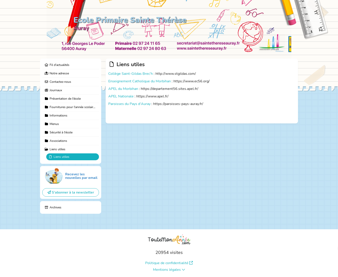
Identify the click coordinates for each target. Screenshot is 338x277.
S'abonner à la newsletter (70, 192)
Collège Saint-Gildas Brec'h (130, 73)
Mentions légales (169, 269)
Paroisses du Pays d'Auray (129, 103)
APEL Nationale (121, 96)
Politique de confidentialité (169, 263)
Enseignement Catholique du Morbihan (139, 81)
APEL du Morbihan (123, 88)
